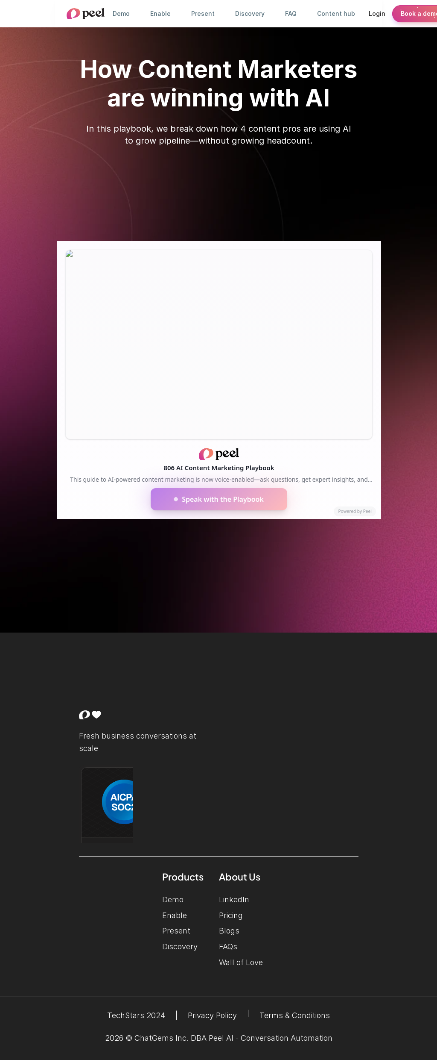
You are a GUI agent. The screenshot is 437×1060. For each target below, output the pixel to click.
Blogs (229, 930)
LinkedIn (247, 899)
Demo (173, 899)
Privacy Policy (212, 1015)
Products (183, 877)
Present (176, 930)
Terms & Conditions (294, 1015)
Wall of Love (241, 962)
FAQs (228, 946)
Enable (174, 915)
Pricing (231, 915)
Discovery (180, 946)
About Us (239, 877)
